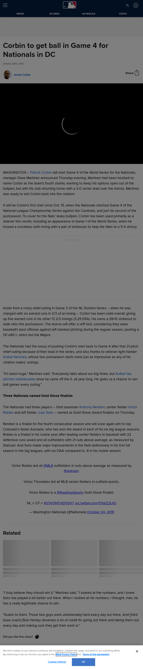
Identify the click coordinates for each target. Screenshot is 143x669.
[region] (71, 657)
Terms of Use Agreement (95, 654)
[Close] (137, 651)
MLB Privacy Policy (66, 654)
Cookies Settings (57, 661)
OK (83, 661)
